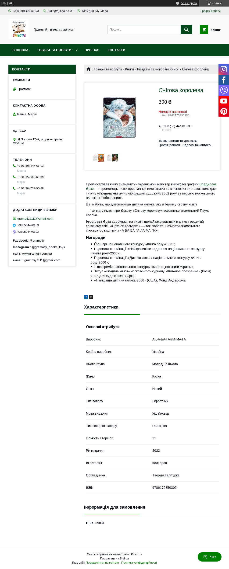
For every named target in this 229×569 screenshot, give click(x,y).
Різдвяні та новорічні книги (158, 69)
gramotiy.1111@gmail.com (35, 218)
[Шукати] (186, 29)
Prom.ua (136, 554)
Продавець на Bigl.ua (114, 558)
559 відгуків (189, 3)
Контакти (116, 50)
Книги (129, 69)
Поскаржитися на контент (102, 562)
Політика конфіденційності (139, 562)
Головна (20, 50)
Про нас (92, 50)
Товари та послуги (54, 50)
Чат (209, 557)
